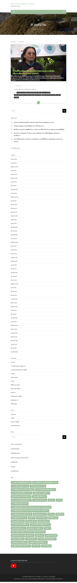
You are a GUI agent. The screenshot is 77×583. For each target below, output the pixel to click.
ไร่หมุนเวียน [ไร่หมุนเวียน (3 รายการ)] (46, 547)
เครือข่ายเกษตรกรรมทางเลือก (19, 458)
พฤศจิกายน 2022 (14, 243)
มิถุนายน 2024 (14, 213)
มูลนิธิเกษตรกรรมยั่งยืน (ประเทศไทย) (23, 4)
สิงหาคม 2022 (14, 254)
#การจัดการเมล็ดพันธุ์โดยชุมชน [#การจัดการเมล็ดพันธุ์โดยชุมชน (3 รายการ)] (21, 483)
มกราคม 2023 (14, 239)
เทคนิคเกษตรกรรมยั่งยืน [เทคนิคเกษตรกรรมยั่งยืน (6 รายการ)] (19, 543)
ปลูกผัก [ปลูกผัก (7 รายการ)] (31, 518)
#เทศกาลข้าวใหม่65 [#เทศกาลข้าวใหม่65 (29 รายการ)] (39, 497)
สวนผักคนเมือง (15, 450)
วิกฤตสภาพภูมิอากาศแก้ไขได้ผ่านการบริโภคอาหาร (29, 127)
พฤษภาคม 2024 (14, 217)
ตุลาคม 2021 (13, 288)
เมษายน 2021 (14, 311)
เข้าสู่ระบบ (13, 415)
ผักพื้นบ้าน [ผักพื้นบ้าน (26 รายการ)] (53, 518)
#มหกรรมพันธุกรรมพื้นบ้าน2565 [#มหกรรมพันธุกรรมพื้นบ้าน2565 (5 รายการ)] (45, 490)
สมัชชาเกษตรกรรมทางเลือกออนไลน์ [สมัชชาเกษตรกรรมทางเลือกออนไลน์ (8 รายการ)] (22, 536)
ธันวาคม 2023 (14, 232)
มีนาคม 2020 (14, 349)
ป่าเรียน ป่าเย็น (39, 95)
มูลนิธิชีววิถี (14, 463)
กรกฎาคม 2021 (14, 300)
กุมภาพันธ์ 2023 (14, 236)
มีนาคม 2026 (14, 164)
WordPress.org (15, 426)
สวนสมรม (59, 95)
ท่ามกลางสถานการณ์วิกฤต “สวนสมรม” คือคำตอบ (25, 95)
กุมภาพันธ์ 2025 (14, 190)
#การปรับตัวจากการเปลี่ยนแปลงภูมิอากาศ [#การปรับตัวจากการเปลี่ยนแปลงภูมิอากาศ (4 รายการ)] (45, 483)
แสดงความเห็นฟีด (15, 423)
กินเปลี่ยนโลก (15, 472)
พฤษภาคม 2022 (14, 262)
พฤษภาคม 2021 (14, 307)
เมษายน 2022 (14, 266)
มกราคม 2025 (14, 194)
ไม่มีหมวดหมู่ (14, 405)
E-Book (13, 363)
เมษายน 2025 (14, 183)
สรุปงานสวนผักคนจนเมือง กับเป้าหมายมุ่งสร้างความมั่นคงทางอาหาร (34, 123)
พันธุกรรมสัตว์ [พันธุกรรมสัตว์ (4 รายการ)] (31, 522)
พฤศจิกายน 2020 (14, 326)
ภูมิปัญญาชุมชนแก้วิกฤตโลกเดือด (49, 95)
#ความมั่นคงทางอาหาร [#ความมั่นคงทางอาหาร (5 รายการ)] (38, 487)
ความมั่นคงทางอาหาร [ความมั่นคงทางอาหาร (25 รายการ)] (19, 518)
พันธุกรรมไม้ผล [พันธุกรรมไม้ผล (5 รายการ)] (44, 522)
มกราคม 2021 (14, 322)
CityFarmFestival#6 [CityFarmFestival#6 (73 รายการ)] (39, 501)
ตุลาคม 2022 (13, 247)
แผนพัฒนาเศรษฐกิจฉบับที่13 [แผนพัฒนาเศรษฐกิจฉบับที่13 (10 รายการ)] (37, 543)
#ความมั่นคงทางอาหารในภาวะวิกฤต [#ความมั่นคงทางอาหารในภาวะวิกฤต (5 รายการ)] (22, 490)
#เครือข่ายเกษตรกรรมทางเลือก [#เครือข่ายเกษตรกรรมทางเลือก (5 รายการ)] (21, 497)
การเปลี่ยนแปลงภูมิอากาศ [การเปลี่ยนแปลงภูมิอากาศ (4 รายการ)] (19, 504)
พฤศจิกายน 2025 (14, 168)
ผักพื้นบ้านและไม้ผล (15, 386)
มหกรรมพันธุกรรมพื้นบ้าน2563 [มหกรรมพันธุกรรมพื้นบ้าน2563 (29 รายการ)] (40, 526)
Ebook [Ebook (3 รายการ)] (51, 501)
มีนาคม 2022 (14, 270)
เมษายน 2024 (14, 220)
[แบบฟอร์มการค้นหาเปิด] (63, 12)
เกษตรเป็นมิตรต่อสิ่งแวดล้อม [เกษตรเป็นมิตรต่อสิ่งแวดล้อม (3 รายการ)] (47, 540)
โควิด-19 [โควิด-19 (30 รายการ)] (36, 547)
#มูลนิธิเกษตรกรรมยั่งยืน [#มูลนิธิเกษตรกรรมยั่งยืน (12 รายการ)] (41, 494)
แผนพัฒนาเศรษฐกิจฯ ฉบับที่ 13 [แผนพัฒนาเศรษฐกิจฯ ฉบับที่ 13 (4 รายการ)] (21, 547)
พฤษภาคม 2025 (14, 179)
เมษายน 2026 (14, 160)
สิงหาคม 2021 (14, 296)
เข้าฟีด (12, 419)
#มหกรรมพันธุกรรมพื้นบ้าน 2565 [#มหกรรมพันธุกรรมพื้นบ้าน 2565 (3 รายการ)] (21, 494)
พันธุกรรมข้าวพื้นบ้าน (16, 390)
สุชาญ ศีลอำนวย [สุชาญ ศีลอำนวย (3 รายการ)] (51, 536)
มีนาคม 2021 (14, 315)
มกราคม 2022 (14, 277)
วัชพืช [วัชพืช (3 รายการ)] (47, 529)
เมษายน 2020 (14, 345)
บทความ (13, 382)
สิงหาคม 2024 (14, 209)
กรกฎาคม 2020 (14, 334)
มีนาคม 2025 (14, 186)
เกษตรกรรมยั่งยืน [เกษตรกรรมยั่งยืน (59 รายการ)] (17, 540)
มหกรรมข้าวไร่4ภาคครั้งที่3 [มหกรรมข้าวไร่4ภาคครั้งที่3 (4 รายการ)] (20, 526)
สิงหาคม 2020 (14, 330)
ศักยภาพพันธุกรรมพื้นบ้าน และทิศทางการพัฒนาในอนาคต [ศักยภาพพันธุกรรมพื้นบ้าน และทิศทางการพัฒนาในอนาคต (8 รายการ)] (28, 533)
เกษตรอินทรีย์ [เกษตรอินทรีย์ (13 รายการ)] (31, 540)
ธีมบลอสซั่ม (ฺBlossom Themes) (42, 580)
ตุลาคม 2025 (13, 171)
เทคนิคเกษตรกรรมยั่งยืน (16, 397)
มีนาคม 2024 (14, 224)
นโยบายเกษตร (14, 378)
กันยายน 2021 (14, 292)
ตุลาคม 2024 (13, 202)
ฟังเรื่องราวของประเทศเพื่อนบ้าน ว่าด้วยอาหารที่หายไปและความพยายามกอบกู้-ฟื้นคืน (39, 130)
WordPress (60, 580)
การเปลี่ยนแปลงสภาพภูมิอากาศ (18, 367)
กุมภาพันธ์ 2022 (14, 273)
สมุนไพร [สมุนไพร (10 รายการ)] (39, 536)
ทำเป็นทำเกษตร (15, 454)
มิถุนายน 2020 (14, 338)
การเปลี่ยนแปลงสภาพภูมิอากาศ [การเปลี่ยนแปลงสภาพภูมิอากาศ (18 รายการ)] (21, 515)
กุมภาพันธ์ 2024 (14, 228)
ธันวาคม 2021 (14, 281)
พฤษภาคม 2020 (14, 341)
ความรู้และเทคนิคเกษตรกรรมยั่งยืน (19, 371)
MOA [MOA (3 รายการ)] (59, 501)
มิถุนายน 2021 (14, 304)
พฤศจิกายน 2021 (14, 285)
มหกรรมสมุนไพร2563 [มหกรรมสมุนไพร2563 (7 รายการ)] (18, 529)
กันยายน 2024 (14, 205)
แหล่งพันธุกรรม (14, 401)
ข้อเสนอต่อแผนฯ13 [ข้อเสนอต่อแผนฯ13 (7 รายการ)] (40, 515)
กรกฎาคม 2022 (14, 258)
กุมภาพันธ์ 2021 (14, 319)
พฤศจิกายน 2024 (14, 198)
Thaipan (13, 467)
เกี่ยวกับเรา (13, 393)
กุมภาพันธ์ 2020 (14, 353)
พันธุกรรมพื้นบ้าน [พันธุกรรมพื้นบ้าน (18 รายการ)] (18, 522)
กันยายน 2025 (14, 175)
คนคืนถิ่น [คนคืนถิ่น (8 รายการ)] (59, 515)
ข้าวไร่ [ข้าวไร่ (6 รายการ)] (51, 515)
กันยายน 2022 (14, 251)
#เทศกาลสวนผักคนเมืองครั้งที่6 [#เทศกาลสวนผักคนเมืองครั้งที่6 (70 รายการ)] (21, 501)
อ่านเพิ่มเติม (36, 103)
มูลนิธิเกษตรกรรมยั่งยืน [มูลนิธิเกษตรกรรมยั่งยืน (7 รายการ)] (35, 529)
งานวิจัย (12, 374)
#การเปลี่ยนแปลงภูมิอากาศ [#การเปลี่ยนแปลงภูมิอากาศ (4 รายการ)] (20, 487)
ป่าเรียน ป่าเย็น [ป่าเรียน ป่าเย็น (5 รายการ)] (42, 518)
